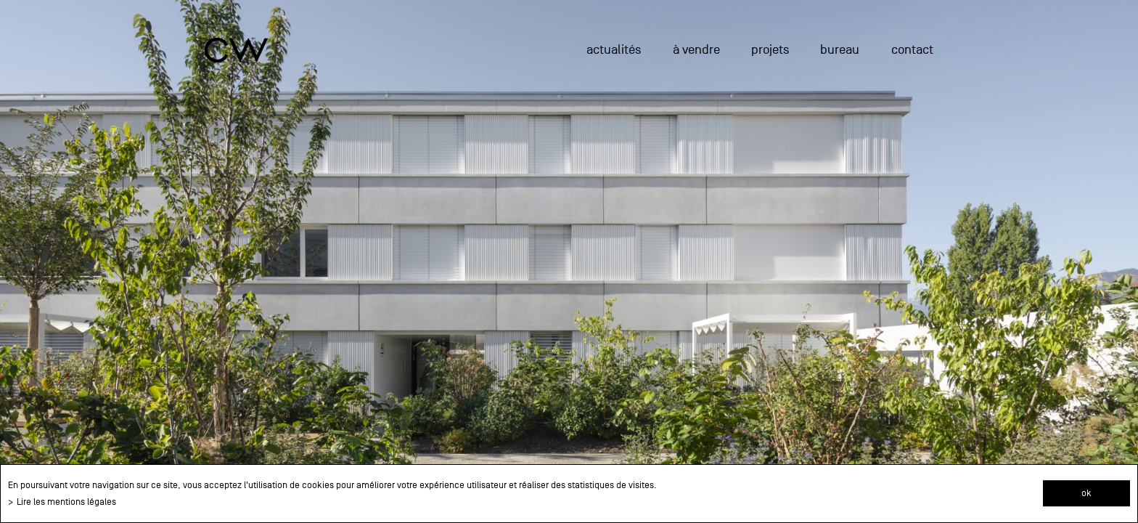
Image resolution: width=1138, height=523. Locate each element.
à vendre (696, 49)
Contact (912, 49)
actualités (613, 49)
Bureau (839, 49)
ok (1086, 492)
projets (770, 49)
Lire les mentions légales (66, 501)
